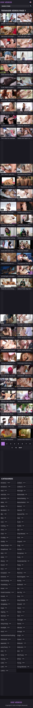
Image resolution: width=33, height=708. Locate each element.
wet (20, 651)
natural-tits (22, 514)
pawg (20, 565)
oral (20, 537)
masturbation (23, 502)
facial (4, 588)
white (21, 658)
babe (4, 502)
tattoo (21, 612)
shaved (21, 604)
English (31, 2)
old (20, 529)
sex (20, 588)
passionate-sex (23, 561)
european (6, 572)
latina (5, 670)
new (20, 518)
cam (4, 522)
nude (20, 522)
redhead (22, 584)
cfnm (4, 529)
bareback (5, 510)
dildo (4, 557)
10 (16, 447)
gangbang (6, 604)
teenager (21, 619)
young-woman (23, 666)
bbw (4, 518)
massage (21, 490)
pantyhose (22, 553)
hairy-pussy (6, 623)
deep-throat (6, 545)
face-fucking (6, 580)
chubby (5, 537)
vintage (21, 631)
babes (4, 506)
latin (4, 666)
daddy (4, 541)
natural (21, 510)
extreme (5, 576)
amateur (6, 482)
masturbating (23, 498)
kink (4, 651)
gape (4, 608)
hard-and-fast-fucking (8, 635)
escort (4, 565)
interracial (6, 639)
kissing (4, 658)
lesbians (21, 486)
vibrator (21, 627)
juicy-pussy (6, 647)
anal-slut (5, 498)
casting (5, 525)
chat (4, 533)
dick (4, 553)
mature (21, 506)
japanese (5, 643)
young (21, 662)
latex (4, 662)
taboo (21, 608)
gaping (5, 612)
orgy (20, 545)
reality (21, 580)
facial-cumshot (7, 592)
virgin (20, 635)
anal (4, 490)
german (5, 615)
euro (4, 568)
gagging (5, 600)
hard (4, 631)
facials (4, 596)
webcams (22, 647)
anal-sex (5, 494)
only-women (23, 533)
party (20, 557)
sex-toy (21, 592)
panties (21, 549)
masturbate (22, 494)
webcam (21, 643)
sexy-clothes (22, 600)
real (20, 568)
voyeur (21, 639)
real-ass (21, 572)
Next (20, 447)
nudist (21, 525)
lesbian (21, 482)
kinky (4, 655)
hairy (4, 619)
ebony (5, 561)
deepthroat (6, 549)
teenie (21, 623)
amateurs (6, 486)
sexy (20, 596)
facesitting (6, 584)
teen (20, 615)
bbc (4, 514)
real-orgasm (23, 576)
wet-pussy (22, 655)
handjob (5, 627)
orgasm (21, 541)
